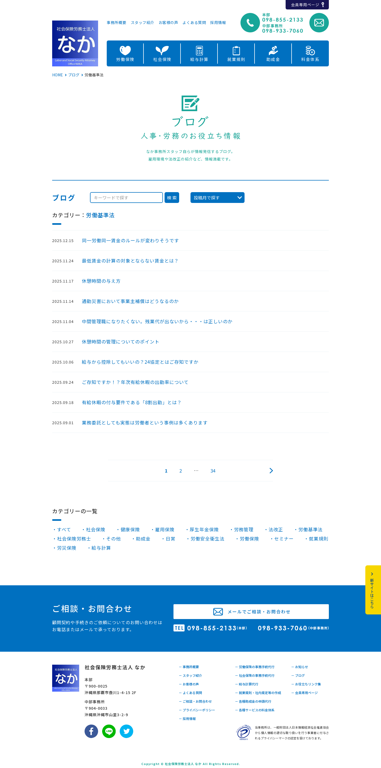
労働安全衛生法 (207, 538)
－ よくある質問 (190, 692)
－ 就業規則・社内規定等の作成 (258, 692)
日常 (170, 538)
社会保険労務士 (74, 538)
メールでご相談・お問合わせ (259, 611)
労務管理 (243, 529)
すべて (64, 529)
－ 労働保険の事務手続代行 (255, 666)
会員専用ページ (305, 4)
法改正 (276, 529)
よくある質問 (194, 23)
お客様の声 (168, 23)
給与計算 (199, 59)
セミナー (284, 538)
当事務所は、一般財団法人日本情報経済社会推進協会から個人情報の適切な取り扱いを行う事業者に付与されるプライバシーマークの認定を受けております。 (292, 732)
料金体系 (310, 59)
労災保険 (66, 547)
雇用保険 (165, 529)
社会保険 (162, 59)
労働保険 (125, 59)
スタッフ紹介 (142, 23)
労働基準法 (100, 215)
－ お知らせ (299, 666)
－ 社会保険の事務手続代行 (255, 675)
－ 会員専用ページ (304, 692)
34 (212, 470)
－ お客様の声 (189, 684)
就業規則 (236, 59)
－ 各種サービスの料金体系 (255, 710)
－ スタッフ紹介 (190, 675)
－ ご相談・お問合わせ (195, 701)
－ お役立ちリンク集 (306, 684)
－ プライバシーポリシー (197, 710)
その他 (113, 538)
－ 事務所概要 (189, 666)
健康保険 (130, 529)
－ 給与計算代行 (246, 684)
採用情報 (218, 23)
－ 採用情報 (187, 718)
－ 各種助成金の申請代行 (253, 701)
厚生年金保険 (204, 529)
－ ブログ (298, 675)
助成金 (273, 59)
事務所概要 (116, 23)
